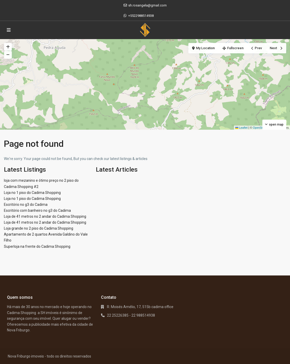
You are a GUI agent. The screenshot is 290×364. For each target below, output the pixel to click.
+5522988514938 (141, 16)
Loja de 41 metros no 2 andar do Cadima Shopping (45, 216)
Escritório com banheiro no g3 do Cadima (37, 210)
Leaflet (241, 127)
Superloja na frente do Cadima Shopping (37, 246)
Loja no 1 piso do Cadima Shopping (32, 193)
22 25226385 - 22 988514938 (131, 315)
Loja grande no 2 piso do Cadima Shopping (38, 228)
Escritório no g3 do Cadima (26, 204)
